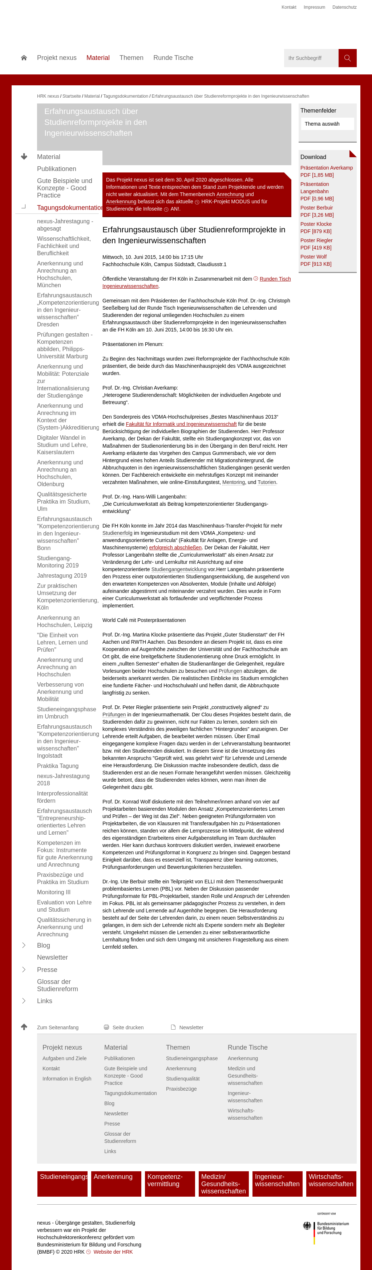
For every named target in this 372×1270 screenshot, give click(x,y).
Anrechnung (230, 194)
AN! (175, 209)
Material (48, 156)
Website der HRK (112, 1252)
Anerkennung (121, 201)
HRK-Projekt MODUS (226, 201)
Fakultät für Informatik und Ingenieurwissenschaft (181, 424)
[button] (24, 207)
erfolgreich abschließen (175, 547)
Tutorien (267, 482)
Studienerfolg (117, 533)
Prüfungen (230, 671)
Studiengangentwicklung (179, 569)
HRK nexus (48, 96)
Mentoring (233, 482)
